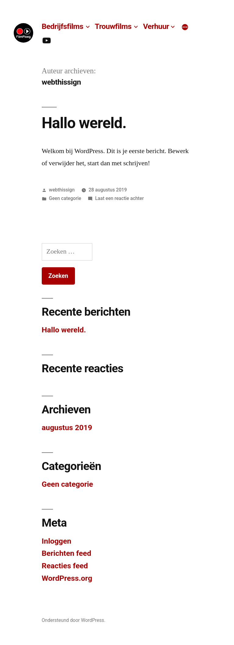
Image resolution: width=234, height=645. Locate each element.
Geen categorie (65, 198)
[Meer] (185, 27)
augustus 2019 (67, 427)
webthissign (62, 190)
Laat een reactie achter (119, 198)
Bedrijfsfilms (62, 26)
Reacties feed (65, 565)
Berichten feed (66, 553)
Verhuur (156, 26)
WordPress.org (67, 578)
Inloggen (56, 541)
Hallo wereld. (84, 123)
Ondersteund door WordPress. (73, 620)
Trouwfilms (113, 26)
